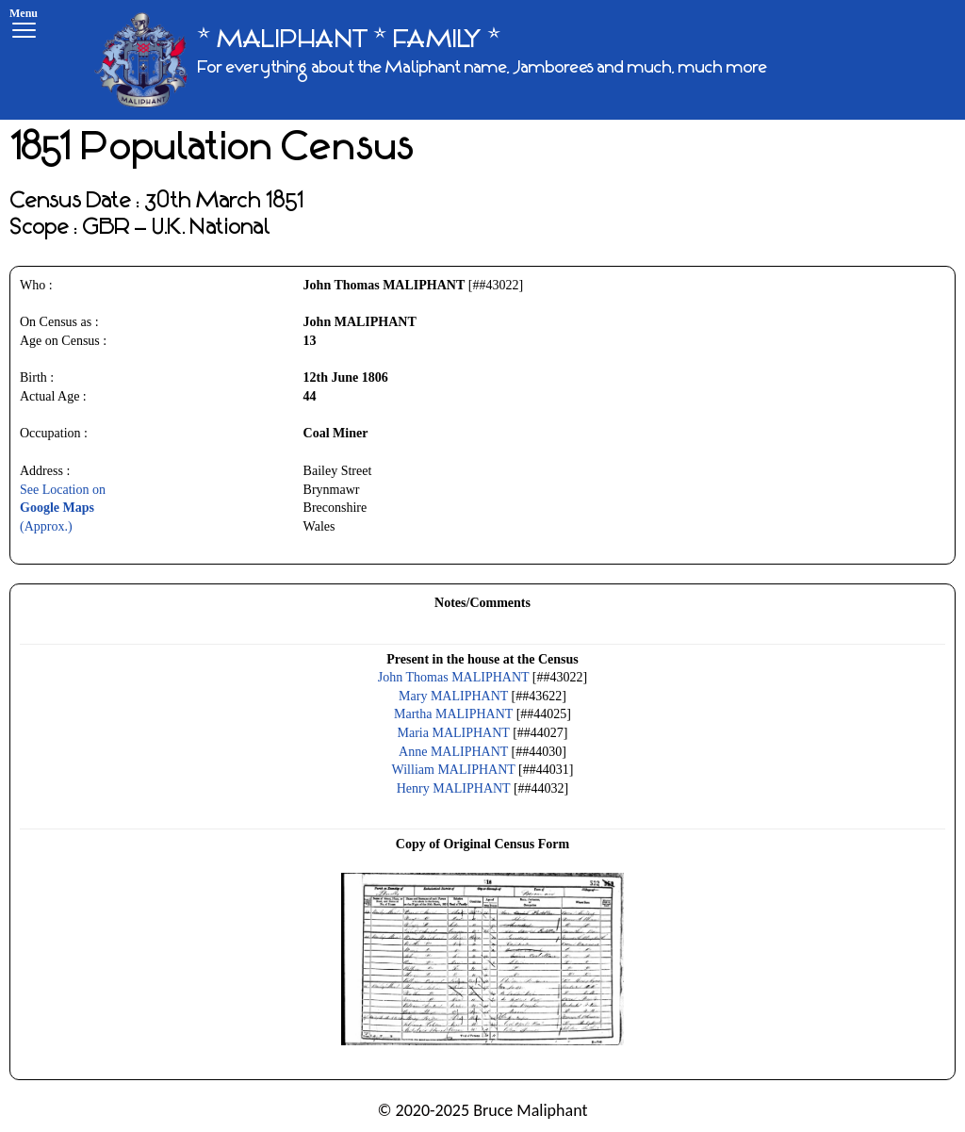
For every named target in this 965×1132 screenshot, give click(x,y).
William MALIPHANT (453, 770)
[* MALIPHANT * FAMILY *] (430, 59)
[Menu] (23, 26)
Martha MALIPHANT (453, 714)
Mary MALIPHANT (453, 696)
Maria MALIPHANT (454, 733)
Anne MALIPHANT (453, 752)
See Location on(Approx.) (63, 508)
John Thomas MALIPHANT (454, 677)
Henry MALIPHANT (454, 788)
